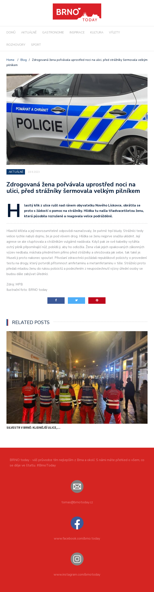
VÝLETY (114, 32)
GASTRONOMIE (53, 32)
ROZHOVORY (15, 45)
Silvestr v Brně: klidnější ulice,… (33, 427)
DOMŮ (11, 32)
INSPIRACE (77, 32)
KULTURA (96, 32)
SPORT (36, 45)
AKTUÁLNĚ (29, 32)
